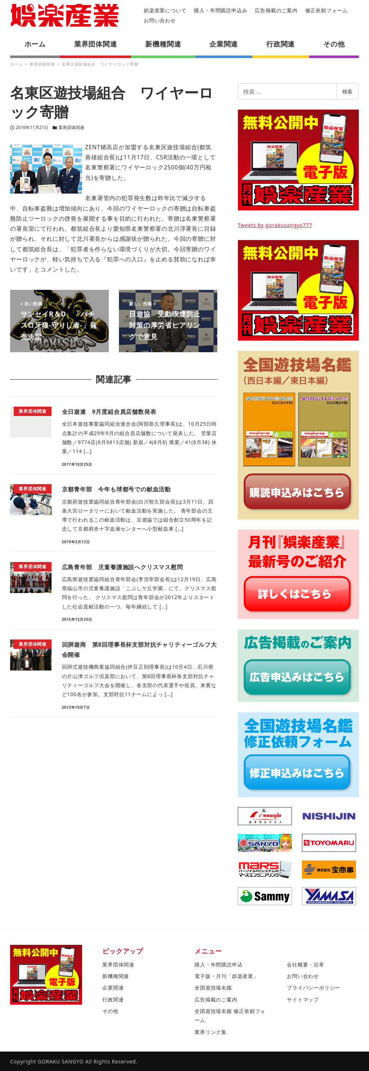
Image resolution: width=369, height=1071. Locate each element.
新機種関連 (115, 976)
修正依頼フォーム (326, 10)
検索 (347, 91)
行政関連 (113, 999)
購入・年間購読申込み (220, 10)
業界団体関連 (71, 127)
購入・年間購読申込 (219, 964)
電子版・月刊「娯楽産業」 (227, 976)
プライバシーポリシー (313, 987)
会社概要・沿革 (305, 964)
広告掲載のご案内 (276, 10)
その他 (110, 1011)
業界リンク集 (211, 1031)
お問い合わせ (160, 20)
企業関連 (113, 987)
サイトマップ (303, 999)
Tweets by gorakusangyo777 (275, 225)
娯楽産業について (165, 10)
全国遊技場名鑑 (213, 987)
